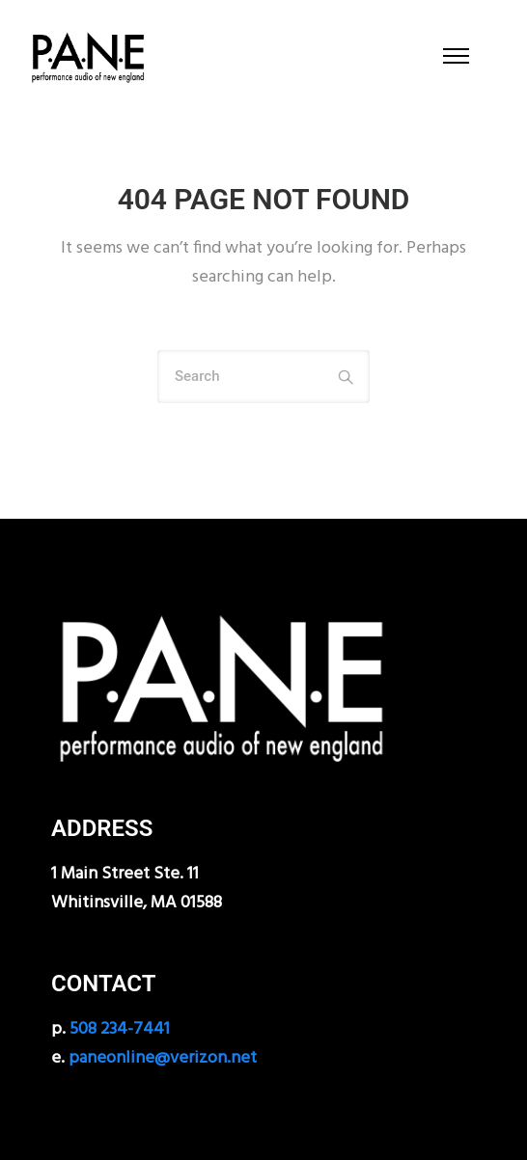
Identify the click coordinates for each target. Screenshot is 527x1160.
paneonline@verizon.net (163, 1058)
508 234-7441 (119, 1029)
